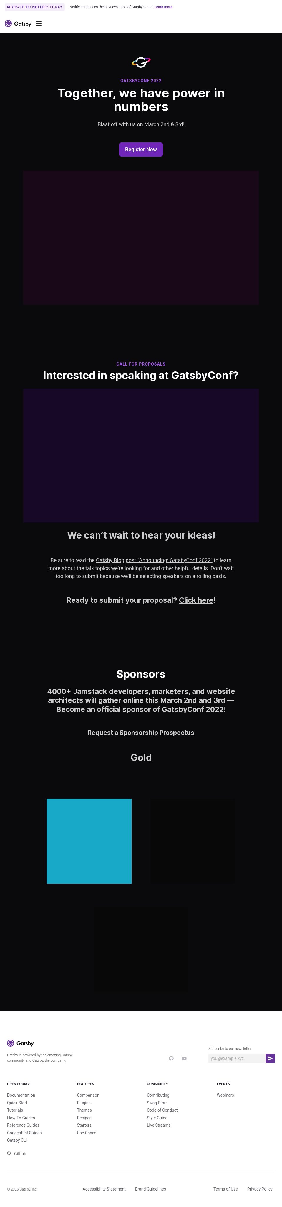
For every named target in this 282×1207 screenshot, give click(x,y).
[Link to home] (18, 23)
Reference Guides (23, 1125)
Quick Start (17, 1102)
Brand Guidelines (150, 1189)
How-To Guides (21, 1117)
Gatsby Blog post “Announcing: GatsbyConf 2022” (154, 560)
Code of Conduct (162, 1110)
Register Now (141, 149)
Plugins (84, 1102)
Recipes (84, 1117)
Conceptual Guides (24, 1132)
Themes (84, 1110)
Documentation (21, 1095)
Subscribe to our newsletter (229, 1049)
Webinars (225, 1095)
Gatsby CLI (17, 1140)
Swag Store (157, 1102)
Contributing (158, 1095)
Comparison (88, 1095)
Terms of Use (225, 1189)
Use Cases (87, 1132)
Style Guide (157, 1117)
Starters (84, 1125)
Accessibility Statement (104, 1189)
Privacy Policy (260, 1189)
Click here (196, 600)
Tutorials (15, 1110)
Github (16, 1153)
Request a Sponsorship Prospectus (141, 732)
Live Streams (159, 1125)
